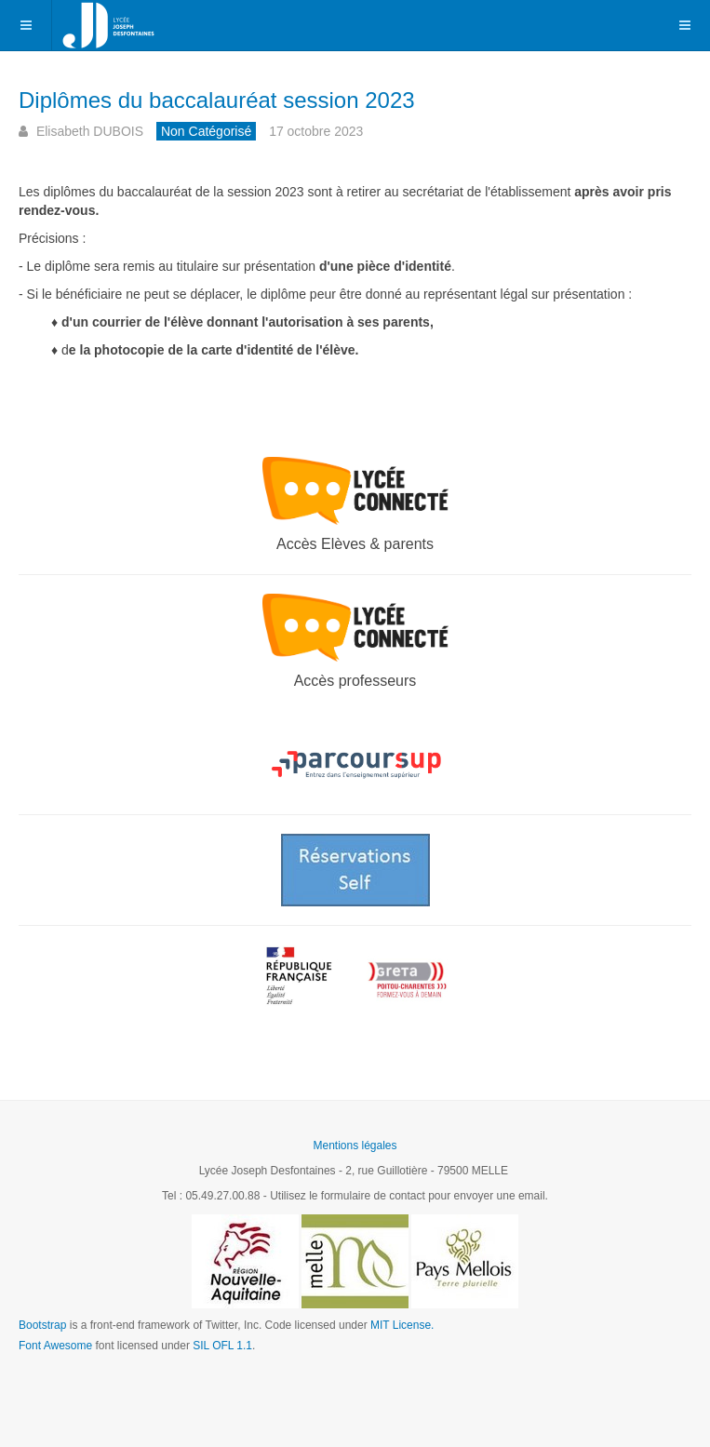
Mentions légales (354, 1145)
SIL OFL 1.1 (222, 1345)
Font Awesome (55, 1345)
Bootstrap (42, 1325)
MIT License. (402, 1325)
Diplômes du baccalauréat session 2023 (217, 100)
